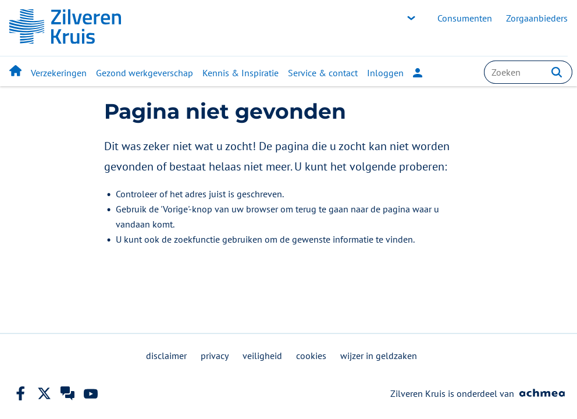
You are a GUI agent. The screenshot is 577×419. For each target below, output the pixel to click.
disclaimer (166, 355)
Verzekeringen (59, 73)
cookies (311, 355)
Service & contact (323, 73)
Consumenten (464, 18)
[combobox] (528, 72)
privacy (215, 355)
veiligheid (262, 355)
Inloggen (394, 73)
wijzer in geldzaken (378, 355)
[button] (557, 72)
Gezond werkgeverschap (144, 73)
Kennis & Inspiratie (240, 73)
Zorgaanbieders (537, 18)
